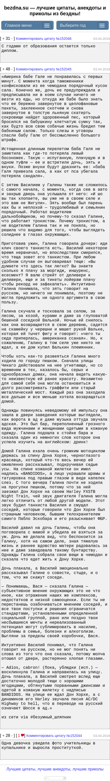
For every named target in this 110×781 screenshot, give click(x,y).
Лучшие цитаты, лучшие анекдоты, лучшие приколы (55, 769)
